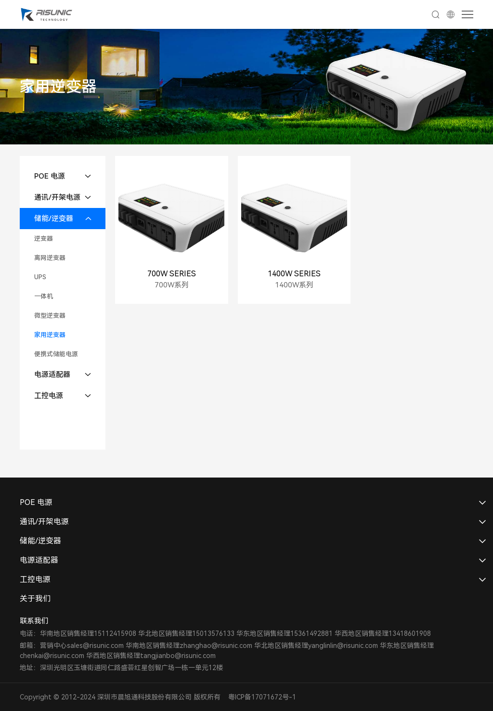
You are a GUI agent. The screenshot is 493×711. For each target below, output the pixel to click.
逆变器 (43, 238)
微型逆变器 (49, 315)
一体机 (43, 296)
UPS (40, 277)
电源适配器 (52, 374)
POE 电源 (49, 176)
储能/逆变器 (53, 218)
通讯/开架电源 (57, 197)
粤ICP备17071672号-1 (262, 697)
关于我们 (35, 598)
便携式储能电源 (56, 354)
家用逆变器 (49, 334)
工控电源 (48, 395)
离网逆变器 (49, 257)
